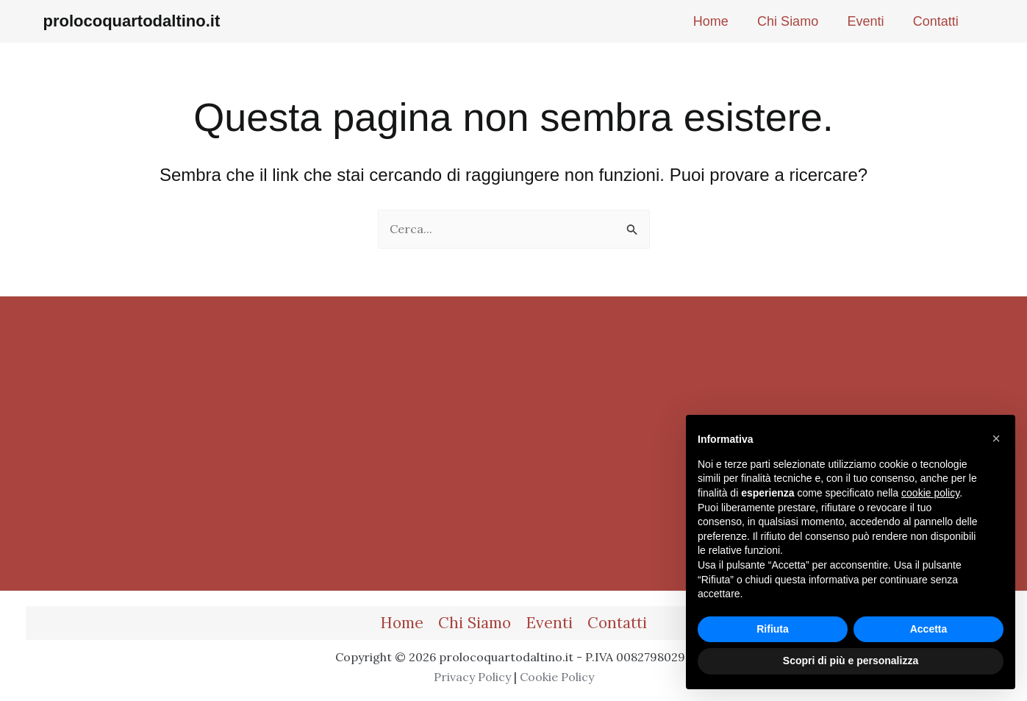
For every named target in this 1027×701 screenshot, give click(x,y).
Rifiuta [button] (772, 629)
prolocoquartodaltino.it (132, 21)
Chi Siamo (474, 623)
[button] (996, 438)
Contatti (617, 623)
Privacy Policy (472, 676)
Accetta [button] (929, 629)
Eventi (549, 623)
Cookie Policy (557, 676)
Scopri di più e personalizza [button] (850, 660)
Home (401, 623)
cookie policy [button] (930, 493)
